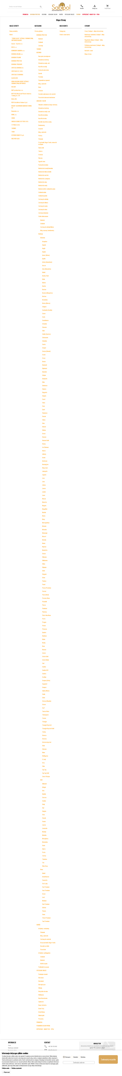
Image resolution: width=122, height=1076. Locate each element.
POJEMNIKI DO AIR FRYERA (43, 1026)
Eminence (44, 385)
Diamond (44, 365)
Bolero (44, 283)
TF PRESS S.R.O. (15, 125)
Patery (40, 136)
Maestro (44, 502)
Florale (44, 416)
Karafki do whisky (43, 115)
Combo (44, 801)
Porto (43, 619)
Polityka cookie (5, 1068)
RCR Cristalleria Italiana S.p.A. (19, 102)
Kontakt (47, 1042)
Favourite (44, 880)
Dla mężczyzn (41, 984)
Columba (44, 341)
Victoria (44, 739)
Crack (43, 355)
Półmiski (40, 139)
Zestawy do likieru (43, 203)
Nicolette (44, 550)
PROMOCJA (25, 14)
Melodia (44, 835)
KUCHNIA (44, 14)
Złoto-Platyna (46, 776)
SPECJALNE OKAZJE (69, 14)
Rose (43, 646)
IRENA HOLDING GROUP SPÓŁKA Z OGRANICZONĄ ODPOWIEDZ (20, 82)
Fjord (43, 409)
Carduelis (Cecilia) (47, 310)
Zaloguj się (62, 31)
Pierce (44, 605)
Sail (43, 663)
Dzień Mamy (41, 1012)
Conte (44, 344)
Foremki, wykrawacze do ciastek (46, 94)
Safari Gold (45, 656)
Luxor (43, 495)
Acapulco (44, 241)
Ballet (43, 272)
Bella (43, 279)
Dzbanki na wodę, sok (44, 63)
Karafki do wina (42, 118)
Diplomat (44, 368)
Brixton (44, 296)
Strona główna (39, 31)
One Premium (45, 904)
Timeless (44, 859)
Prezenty (40, 1019)
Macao (44, 499)
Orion (43, 578)
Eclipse (44, 375)
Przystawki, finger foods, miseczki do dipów (47, 143)
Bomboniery (41, 125)
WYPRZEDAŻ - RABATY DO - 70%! (90, 14)
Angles (44, 252)
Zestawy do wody (42, 206)
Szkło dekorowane (43, 216)
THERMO (78, 14)
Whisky (40, 988)
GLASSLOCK (14, 78)
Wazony (40, 158)
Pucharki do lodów (43, 165)
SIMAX (13, 118)
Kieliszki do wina (42, 182)
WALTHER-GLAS (15, 139)
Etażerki (40, 129)
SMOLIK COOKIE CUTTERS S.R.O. (19, 121)
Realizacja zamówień (13, 1048)
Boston (44, 289)
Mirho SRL (14, 99)
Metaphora (45, 839)
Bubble (44, 794)
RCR (41, 780)
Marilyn (44, 832)
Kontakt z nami (89, 51)
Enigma (44, 396)
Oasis (43, 845)
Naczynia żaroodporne (44, 56)
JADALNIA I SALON (52, 14)
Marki (11, 35)
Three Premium (46, 918)
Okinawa (44, 557)
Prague (44, 622)
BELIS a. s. (14, 47)
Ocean (44, 554)
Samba (44, 667)
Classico (44, 327)
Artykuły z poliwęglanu (44, 953)
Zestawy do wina (42, 209)
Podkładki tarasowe (43, 967)
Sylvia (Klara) (45, 691)
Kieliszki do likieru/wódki (44, 172)
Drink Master (45, 877)
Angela (44, 245)
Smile (43, 694)
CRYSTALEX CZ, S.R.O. (17, 71)
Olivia (43, 564)
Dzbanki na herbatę (43, 60)
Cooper (44, 348)
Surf (43, 708)
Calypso (44, 307)
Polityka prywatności (16, 1068)
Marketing (83, 1057)
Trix (43, 863)
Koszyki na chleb (44, 946)
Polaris (44, 911)
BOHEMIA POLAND (16, 57)
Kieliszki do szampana (44, 179)
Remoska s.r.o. (15, 111)
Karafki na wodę (42, 67)
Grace (43, 433)
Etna (43, 815)
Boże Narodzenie (42, 998)
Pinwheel (44, 608)
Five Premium (45, 887)
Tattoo (44, 856)
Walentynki (41, 1015)
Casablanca (45, 320)
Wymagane (67, 1057)
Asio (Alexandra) (46, 269)
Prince (44, 626)
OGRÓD (61, 14)
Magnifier (44, 509)
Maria (43, 516)
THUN (12, 132)
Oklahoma (44, 560)
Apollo (43, 259)
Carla (43, 317)
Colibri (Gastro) (46, 334)
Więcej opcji (7, 1072)
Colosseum (45, 337)
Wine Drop (45, 866)
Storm (44, 704)
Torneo (44, 718)
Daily (43, 804)
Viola (43, 746)
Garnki (40, 73)
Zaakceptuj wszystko (108, 1059)
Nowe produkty (14, 31)
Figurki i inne (41, 161)
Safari (44, 653)
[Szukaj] (25, 6)
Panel (43, 584)
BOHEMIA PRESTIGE (35, 14)
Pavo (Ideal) (45, 595)
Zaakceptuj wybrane (78, 1062)
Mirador (44, 526)
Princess (44, 629)
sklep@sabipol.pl (52, 1050)
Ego (43, 808)
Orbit (43, 571)
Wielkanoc (41, 995)
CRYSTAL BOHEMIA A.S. (17, 68)
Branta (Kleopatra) (47, 293)
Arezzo (44, 265)
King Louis (45, 468)
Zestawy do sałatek (45, 939)
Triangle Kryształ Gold (48, 728)
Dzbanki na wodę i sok (44, 112)
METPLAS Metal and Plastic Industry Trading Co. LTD (21, 95)
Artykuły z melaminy (43, 928)
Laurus (44, 825)
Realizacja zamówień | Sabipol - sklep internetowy (94, 35)
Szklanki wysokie (42, 196)
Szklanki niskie (42, 192)
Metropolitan (45, 523)
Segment (44, 684)
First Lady (44, 884)
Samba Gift (45, 670)
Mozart (44, 536)
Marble (44, 512)
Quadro (44, 632)
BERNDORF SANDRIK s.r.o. (18, 51)
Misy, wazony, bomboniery (47, 230)
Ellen (43, 382)
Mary (43, 519)
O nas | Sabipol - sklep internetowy (94, 31)
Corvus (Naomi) (46, 351)
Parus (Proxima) (46, 588)
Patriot (44, 591)
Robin (43, 639)
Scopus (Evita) (46, 680)
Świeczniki (41, 148)
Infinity (44, 454)
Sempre (44, 687)
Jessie (43, 458)
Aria (43, 791)
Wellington (45, 756)
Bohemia (42, 238)
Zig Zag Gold (45, 773)
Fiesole (44, 818)
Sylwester (41, 1002)
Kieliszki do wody (42, 185)
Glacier (44, 427)
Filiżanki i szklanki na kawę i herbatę (47, 105)
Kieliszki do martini (43, 175)
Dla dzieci (41, 978)
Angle (43, 248)
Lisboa (44, 485)
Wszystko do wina (43, 991)
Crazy (43, 358)
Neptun (44, 547)
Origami (44, 574)
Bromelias (45, 300)
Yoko (43, 766)
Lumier (44, 492)
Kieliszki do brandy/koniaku (45, 168)
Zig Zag (44, 770)
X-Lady (44, 759)
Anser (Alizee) (46, 255)
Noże (39, 87)
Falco (43, 403)
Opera (43, 849)
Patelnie (40, 77)
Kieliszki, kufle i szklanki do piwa (46, 189)
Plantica (44, 612)
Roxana (44, 650)
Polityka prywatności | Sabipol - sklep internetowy (95, 46)
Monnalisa (45, 842)
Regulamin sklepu (12, 1050)
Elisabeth (44, 379)
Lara (43, 478)
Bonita (44, 286)
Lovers (44, 488)
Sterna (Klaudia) (46, 701)
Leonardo (44, 828)
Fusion (44, 821)
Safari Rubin (45, 660)
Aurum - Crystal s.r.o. (17, 44)
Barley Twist (45, 276)
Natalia (44, 540)
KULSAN (13, 87)
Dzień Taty (41, 1009)
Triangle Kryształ (46, 725)
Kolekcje (40, 234)
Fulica (43, 420)
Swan (43, 914)
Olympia (44, 567)
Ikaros (44, 451)
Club (43, 331)
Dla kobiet (41, 981)
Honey (44, 444)
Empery (44, 389)
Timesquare (45, 715)
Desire (44, 361)
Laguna (44, 475)
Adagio (44, 787)
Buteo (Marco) (46, 303)
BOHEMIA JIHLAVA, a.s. (17, 54)
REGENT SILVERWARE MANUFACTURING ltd (21, 107)
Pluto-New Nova (46, 615)
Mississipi (44, 533)
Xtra (43, 763)
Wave (43, 752)
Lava (43, 482)
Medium (44, 901)
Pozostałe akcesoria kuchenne (46, 97)
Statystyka (75, 1057)
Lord (43, 897)
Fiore (43, 406)
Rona (41, 869)
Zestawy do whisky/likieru (47, 227)
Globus (44, 430)
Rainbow (44, 636)
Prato (43, 852)
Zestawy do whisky (43, 199)
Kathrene (44, 461)
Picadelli (44, 602)
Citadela (44, 324)
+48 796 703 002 (52, 1046)
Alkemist (44, 784)
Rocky (43, 643)
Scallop (44, 677)
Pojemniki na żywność (44, 80)
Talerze (40, 151)
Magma (44, 506)
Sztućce (40, 91)
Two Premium (45, 921)
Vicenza (44, 735)
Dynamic (44, 372)
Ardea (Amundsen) (47, 262)
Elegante (44, 392)
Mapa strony (88, 54)
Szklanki (40, 42)
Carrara (44, 797)
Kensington (45, 464)
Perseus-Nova (46, 598)
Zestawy (40, 46)
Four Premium (46, 890)
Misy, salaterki (42, 84)
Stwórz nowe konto (65, 35)
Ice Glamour (45, 447)
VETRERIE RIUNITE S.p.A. (17, 135)
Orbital (44, 908)
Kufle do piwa (43, 964)
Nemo (43, 543)
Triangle (44, 722)
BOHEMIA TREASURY (16, 64)
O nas (9, 1045)
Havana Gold (45, 440)
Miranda (44, 530)
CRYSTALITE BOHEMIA (17, 75)
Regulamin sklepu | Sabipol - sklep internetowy (94, 41)
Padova (44, 581)
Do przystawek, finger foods (47, 943)
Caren (43, 313)
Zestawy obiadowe (43, 213)
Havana (44, 437)
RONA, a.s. (14, 115)
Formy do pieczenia (43, 70)
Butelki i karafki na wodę (44, 122)
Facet (43, 399)
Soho (43, 698)
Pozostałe (43, 949)
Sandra (44, 674)
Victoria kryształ (46, 742)
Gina (43, 423)
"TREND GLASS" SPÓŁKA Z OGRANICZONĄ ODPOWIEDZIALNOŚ (22, 39)
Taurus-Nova (45, 711)
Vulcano (44, 749)
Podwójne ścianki (42, 974)
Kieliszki (40, 39)
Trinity (44, 732)
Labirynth (44, 471)
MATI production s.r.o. (17, 90)
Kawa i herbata (42, 1005)
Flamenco (44, 413)
